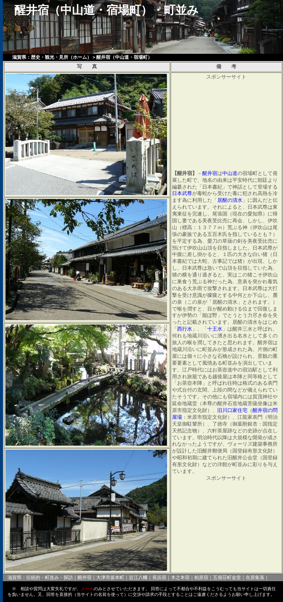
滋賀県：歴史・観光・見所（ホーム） (52, 57)
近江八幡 (138, 577)
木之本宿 (180, 577)
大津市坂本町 (110, 577)
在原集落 (255, 577)
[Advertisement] (224, 125)
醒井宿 (85, 577)
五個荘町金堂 (227, 577)
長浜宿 (159, 577)
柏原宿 (201, 577)
